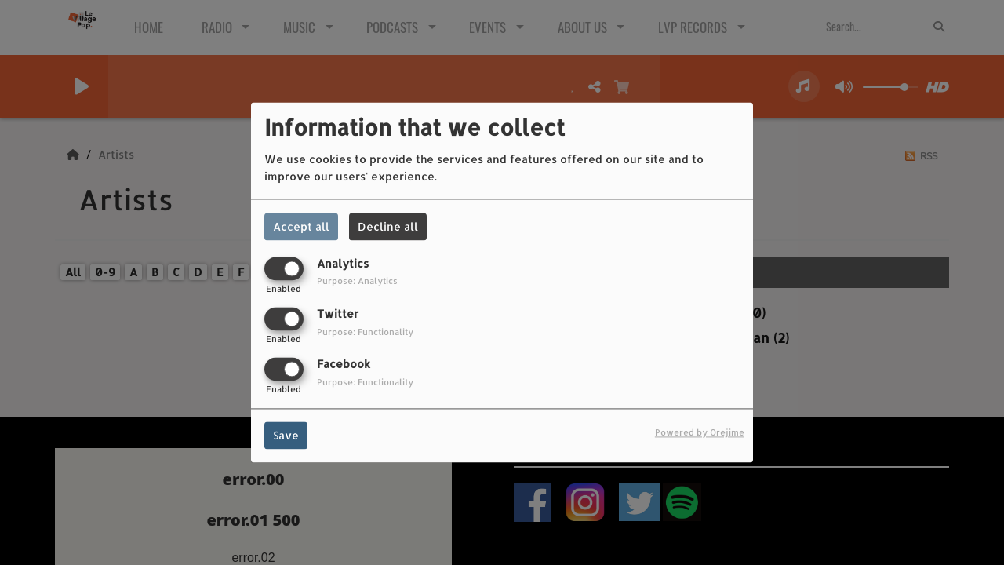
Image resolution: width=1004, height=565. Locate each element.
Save (286, 436)
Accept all (301, 226)
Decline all (388, 226)
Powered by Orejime (699, 433)
